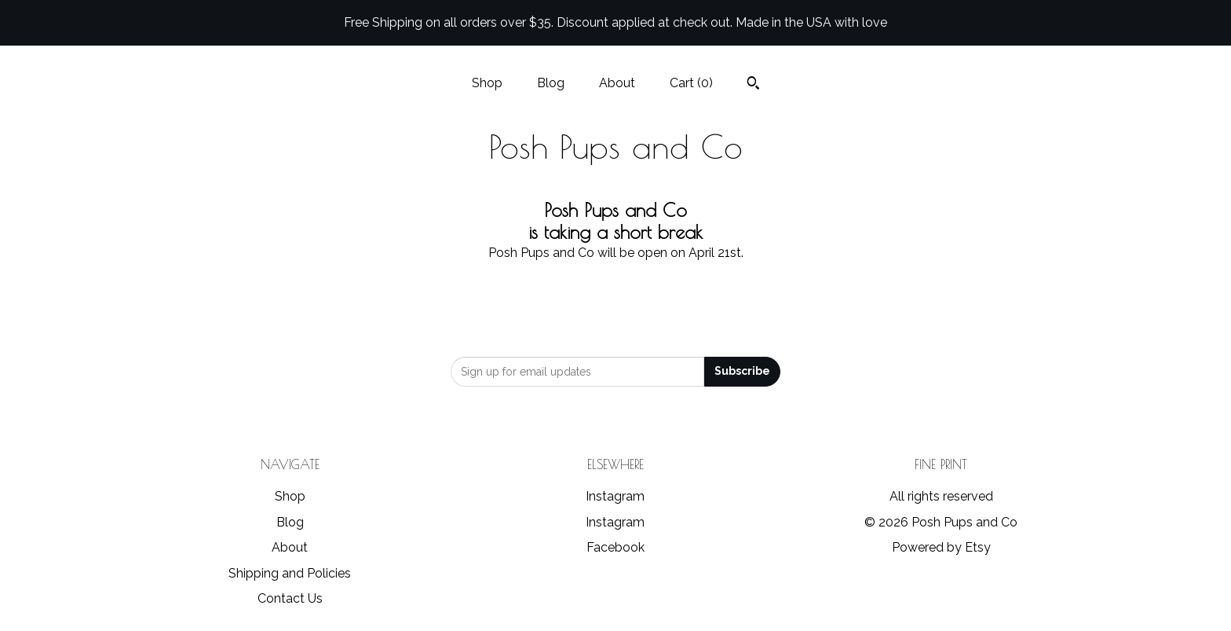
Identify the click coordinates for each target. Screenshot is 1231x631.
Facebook (615, 547)
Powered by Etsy (941, 547)
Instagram (615, 496)
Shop (487, 82)
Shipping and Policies (289, 573)
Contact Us (290, 598)
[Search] (753, 85)
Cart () (691, 82)
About (617, 82)
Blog (550, 82)
